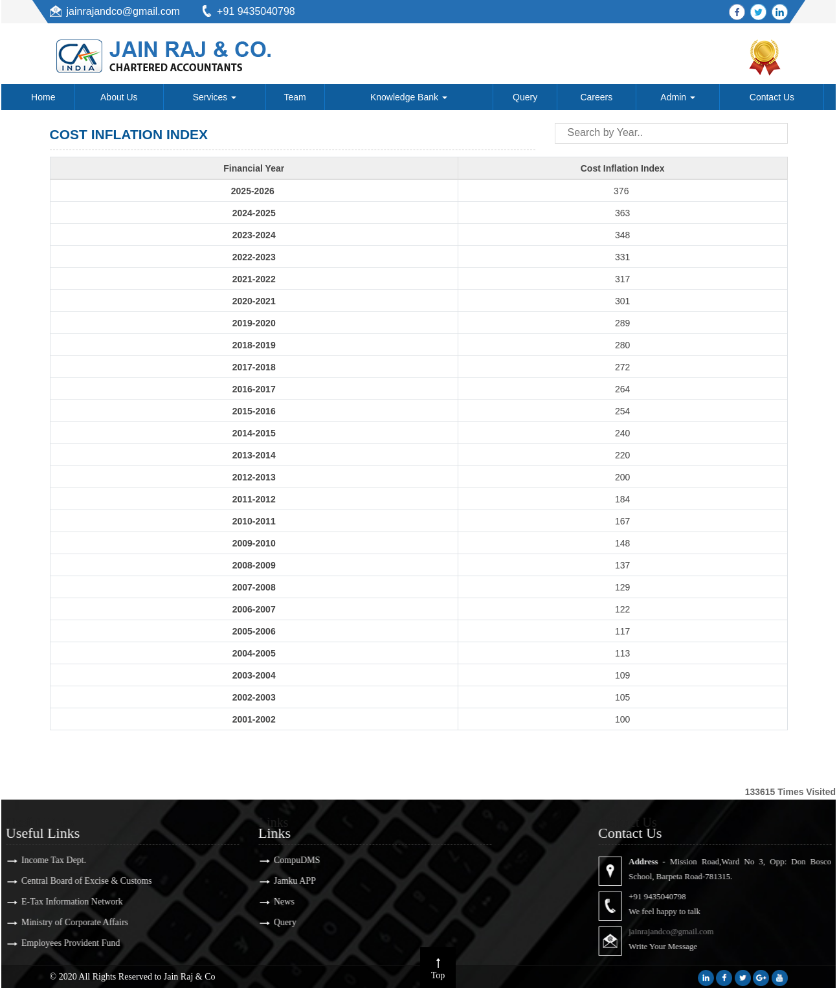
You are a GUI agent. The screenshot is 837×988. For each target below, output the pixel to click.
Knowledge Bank (408, 97)
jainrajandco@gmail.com (123, 11)
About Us (119, 97)
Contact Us (772, 97)
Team (295, 97)
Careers (596, 97)
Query (525, 97)
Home (43, 97)
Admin (677, 97)
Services (215, 97)
